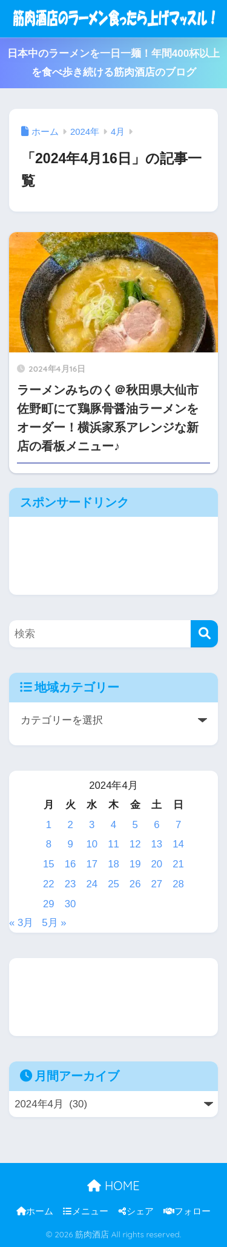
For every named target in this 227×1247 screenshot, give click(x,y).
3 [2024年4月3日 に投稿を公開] (91, 825)
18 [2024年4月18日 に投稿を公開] (113, 864)
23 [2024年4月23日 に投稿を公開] (70, 884)
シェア (136, 1211)
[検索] (204, 633)
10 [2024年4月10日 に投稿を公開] (91, 844)
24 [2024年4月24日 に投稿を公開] (91, 884)
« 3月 (21, 922)
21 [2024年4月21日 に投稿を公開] (178, 864)
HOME (113, 1185)
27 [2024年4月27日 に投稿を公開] (157, 884)
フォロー (187, 1211)
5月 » (54, 922)
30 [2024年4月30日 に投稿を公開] (70, 904)
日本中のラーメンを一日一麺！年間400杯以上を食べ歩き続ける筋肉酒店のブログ (113, 63)
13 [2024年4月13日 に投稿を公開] (157, 844)
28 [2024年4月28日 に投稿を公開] (178, 884)
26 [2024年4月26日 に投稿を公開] (135, 884)
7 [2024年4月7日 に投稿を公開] (178, 825)
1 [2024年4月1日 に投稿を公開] (48, 825)
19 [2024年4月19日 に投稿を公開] (135, 864)
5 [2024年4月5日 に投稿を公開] (135, 825)
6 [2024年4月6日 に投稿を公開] (156, 825)
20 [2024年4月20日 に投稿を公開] (157, 864)
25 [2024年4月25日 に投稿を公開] (113, 884)
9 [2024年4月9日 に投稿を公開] (70, 844)
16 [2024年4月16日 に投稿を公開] (70, 864)
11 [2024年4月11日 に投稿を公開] (113, 844)
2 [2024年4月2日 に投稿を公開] (70, 825)
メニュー (85, 1211)
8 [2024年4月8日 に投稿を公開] (48, 844)
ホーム (34, 1211)
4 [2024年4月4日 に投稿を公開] (113, 825)
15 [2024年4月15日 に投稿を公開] (48, 864)
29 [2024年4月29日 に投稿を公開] (48, 904)
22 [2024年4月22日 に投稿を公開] (48, 884)
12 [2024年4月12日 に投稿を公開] (135, 844)
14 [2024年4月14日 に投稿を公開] (178, 844)
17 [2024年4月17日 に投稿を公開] (91, 864)
